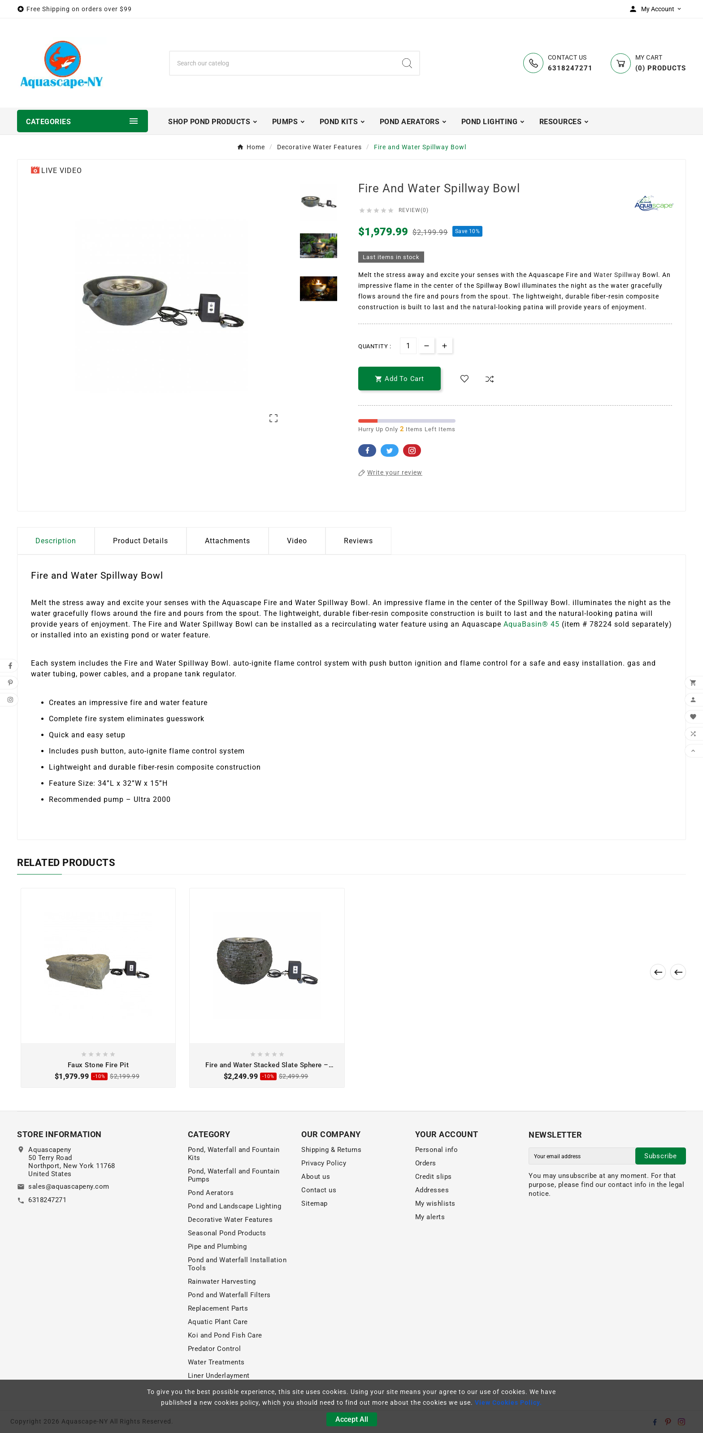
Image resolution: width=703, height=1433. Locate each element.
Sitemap (314, 1203)
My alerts (430, 1217)
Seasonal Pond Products (227, 1233)
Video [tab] (297, 541)
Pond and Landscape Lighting (235, 1206)
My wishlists (435, 1203)
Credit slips (433, 1177)
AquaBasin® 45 (531, 624)
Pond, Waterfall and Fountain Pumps (234, 1175)
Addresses (432, 1190)
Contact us (318, 1190)
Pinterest (412, 450)
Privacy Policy (323, 1163)
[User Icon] (657, 8)
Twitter (390, 450)
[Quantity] (408, 346)
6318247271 (47, 1200)
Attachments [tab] (227, 541)
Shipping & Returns (331, 1150)
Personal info (436, 1150)
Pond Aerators (211, 1193)
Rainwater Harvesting (222, 1281)
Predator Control (214, 1349)
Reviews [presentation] (358, 541)
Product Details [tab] (140, 541)
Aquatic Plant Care (218, 1322)
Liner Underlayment (219, 1376)
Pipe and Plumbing (217, 1247)
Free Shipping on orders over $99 (79, 9)
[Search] (282, 63)
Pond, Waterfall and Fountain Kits (234, 1154)
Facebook (367, 450)
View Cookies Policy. (508, 1402)
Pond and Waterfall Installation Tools (237, 1264)
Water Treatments (216, 1362)
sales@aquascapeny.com (68, 1186)
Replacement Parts (218, 1308)
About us (315, 1177)
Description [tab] (55, 541)
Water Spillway (617, 274)
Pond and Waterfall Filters (229, 1295)
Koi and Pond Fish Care (225, 1335)
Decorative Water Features (230, 1220)
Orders (425, 1163)
